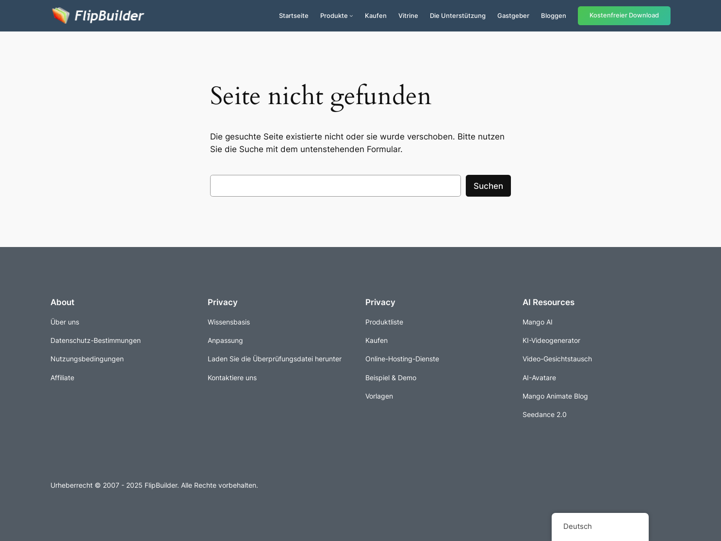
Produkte (334, 15)
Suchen (488, 186)
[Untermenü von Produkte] (351, 15)
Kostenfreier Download (624, 15)
